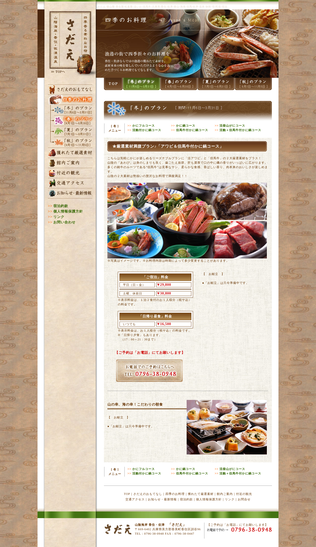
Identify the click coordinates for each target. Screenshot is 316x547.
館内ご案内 (225, 494)
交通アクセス (135, 499)
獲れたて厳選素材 (201, 494)
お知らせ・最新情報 (162, 499)
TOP (127, 494)
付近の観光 (244, 494)
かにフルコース (143, 125)
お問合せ (244, 499)
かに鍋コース (185, 125)
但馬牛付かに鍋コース (192, 130)
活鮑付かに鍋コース (146, 130)
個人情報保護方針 (68, 211)
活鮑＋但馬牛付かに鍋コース (240, 130)
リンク (58, 217)
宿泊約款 (60, 206)
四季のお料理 (175, 494)
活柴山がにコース (232, 125)
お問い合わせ (64, 222)
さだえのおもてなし (147, 494)
